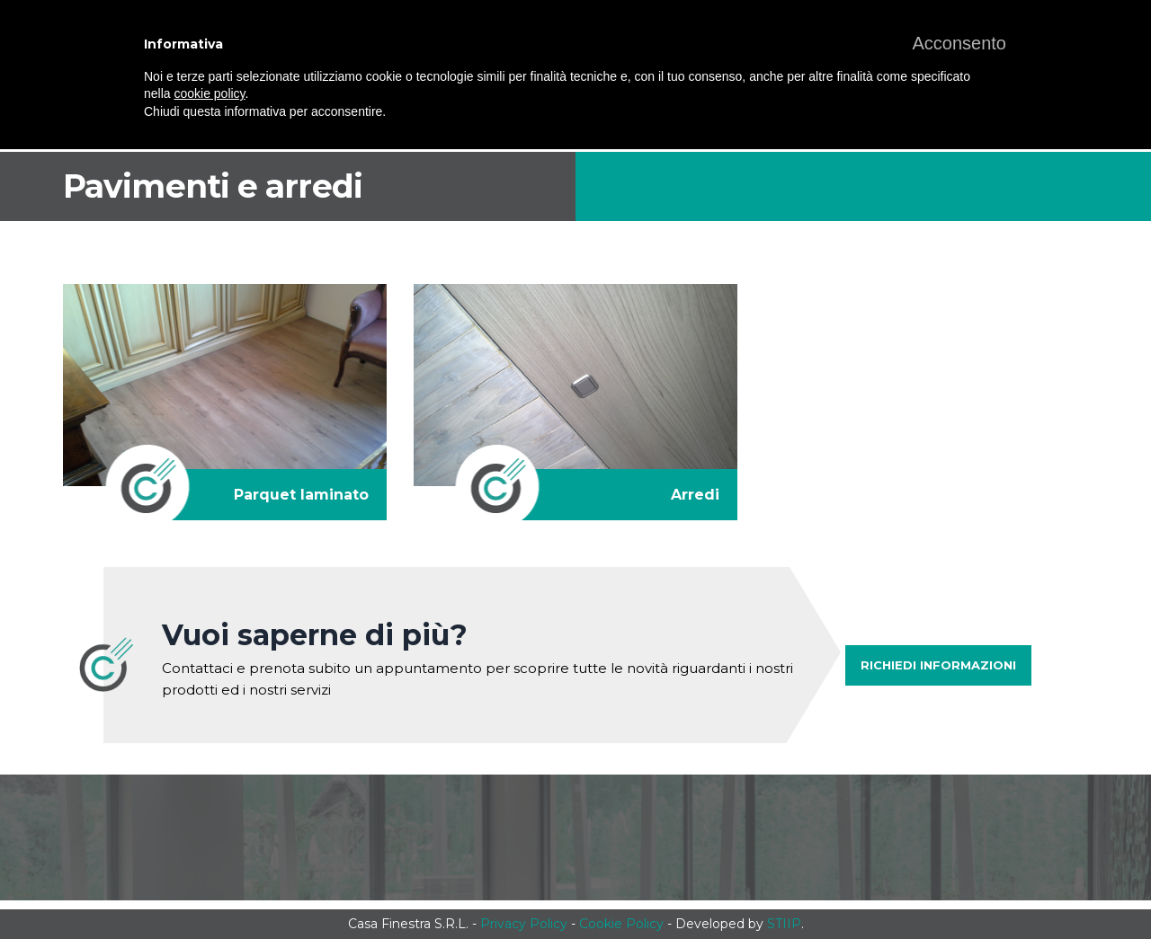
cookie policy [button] (209, 93)
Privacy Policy (523, 924)
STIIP (784, 924)
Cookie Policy (621, 924)
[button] (959, 43)
